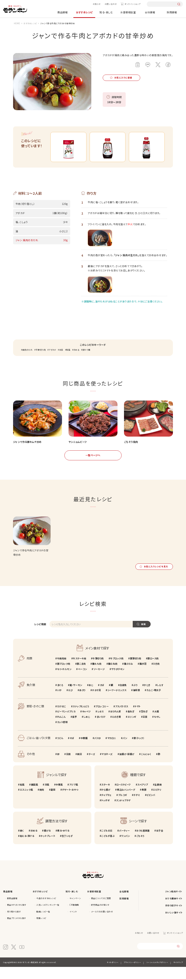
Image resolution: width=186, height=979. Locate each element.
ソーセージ (99, 681)
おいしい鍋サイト (174, 924)
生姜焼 (158, 796)
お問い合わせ (111, 4)
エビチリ (157, 801)
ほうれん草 (115, 723)
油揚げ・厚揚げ (126, 766)
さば (102, 697)
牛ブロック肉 (116, 670)
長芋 (74, 728)
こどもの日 (106, 842)
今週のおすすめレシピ (46, 910)
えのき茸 (116, 728)
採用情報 (172, 12)
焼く (22, 842)
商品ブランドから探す (16, 930)
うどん (60, 750)
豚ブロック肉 (63, 675)
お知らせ (97, 4)
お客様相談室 (128, 12)
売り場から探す (14, 923)
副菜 (53, 801)
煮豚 (144, 801)
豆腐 (68, 766)
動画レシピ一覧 (43, 923)
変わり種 (86, 362)
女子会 (159, 842)
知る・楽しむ (106, 12)
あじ (91, 697)
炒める (76, 362)
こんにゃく (146, 766)
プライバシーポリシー (132, 974)
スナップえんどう (81, 718)
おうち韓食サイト (174, 910)
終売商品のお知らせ (100, 917)
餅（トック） (139, 750)
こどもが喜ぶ (108, 847)
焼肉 (41, 801)
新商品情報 (12, 910)
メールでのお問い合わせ (102, 923)
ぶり (135, 697)
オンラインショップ (132, 4)
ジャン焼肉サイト (173, 903)
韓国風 (34, 796)
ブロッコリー (101, 718)
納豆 (79, 766)
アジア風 (73, 796)
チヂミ (136, 807)
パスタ (97, 750)
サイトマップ (178, 974)
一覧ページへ (93, 467)
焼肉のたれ (27, 362)
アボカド (52, 362)
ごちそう (140, 847)
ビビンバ (151, 807)
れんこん (61, 728)
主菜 (61, 362)
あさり (82, 702)
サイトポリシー (113, 974)
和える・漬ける (27, 847)
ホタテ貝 (96, 702)
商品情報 (62, 12)
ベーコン (82, 681)
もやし (157, 728)
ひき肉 (156, 675)
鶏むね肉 (112, 675)
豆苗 (145, 728)
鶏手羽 (143, 675)
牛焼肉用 (61, 670)
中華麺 (84, 750)
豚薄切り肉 (135, 670)
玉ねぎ (144, 723)
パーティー (124, 842)
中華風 (59, 796)
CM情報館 (74, 917)
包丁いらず (67, 847)
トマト (137, 718)
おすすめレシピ (84, 12)
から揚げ (105, 801)
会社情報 (150, 12)
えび (70, 702)
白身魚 (123, 697)
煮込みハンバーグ (126, 801)
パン (125, 750)
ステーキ (105, 796)
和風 (68, 362)
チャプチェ (106, 807)
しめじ (87, 728)
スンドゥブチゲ (123, 812)
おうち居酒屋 (142, 842)
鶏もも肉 (96, 675)
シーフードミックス (117, 702)
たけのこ (61, 718)
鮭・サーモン (76, 697)
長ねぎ (131, 723)
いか (59, 702)
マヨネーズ (107, 766)
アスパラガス (121, 718)
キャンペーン (75, 910)
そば (72, 750)
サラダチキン (117, 681)
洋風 (47, 796)
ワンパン (125, 847)
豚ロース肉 (153, 670)
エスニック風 (26, 801)
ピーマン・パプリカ (66, 723)
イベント (73, 923)
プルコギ (122, 807)
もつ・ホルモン (64, 681)
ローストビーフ (123, 796)
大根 (156, 723)
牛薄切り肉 (41, 362)
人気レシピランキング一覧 (47, 917)
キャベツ (86, 723)
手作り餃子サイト (174, 917)
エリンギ (132, 728)
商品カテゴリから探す (16, 917)
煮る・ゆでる (63, 842)
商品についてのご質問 (101, 910)
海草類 (136, 702)
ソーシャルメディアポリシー (157, 974)
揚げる (47, 842)
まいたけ (101, 728)
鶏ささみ (128, 675)
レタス (100, 723)
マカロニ (111, 750)
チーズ (92, 766)
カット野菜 (62, 734)
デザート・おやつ (70, 801)
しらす (160, 697)
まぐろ (60, 697)
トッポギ (105, 812)
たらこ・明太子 (154, 702)
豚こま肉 (81, 675)
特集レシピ (41, 930)
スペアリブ (142, 796)
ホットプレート (47, 847)
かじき (147, 697)
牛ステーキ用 (79, 670)
